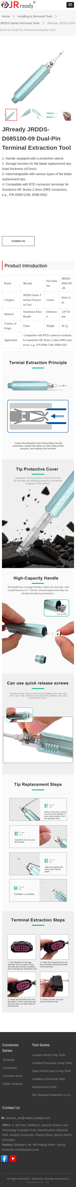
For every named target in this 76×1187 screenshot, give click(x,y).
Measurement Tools (44, 1087)
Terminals (8, 1059)
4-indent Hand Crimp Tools (48, 1055)
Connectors (10, 1067)
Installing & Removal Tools (34, 16)
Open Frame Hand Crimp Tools (51, 1071)
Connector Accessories (15, 1075)
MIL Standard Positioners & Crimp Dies (54, 1095)
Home (6, 16)
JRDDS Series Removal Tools (19, 23)
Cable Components (14, 1083)
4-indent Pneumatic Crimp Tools (52, 1063)
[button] (70, 5)
